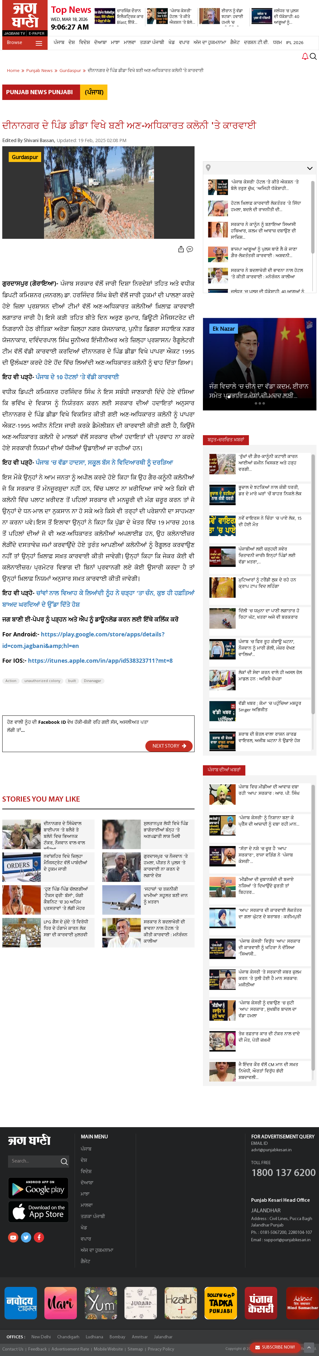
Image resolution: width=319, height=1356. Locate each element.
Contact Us (12, 1349)
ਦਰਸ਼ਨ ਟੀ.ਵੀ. (256, 43)
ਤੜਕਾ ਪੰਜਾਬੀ (152, 43)
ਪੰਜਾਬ (59, 43)
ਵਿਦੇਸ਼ (84, 43)
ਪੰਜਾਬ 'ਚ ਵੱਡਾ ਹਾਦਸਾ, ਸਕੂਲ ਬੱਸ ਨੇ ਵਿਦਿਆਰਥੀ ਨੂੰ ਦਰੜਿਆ (104, 464)
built (72, 681)
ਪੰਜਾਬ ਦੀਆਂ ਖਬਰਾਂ (224, 770)
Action (10, 681)
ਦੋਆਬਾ (100, 43)
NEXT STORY (169, 746)
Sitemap (135, 1349)
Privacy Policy (161, 1349)
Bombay (117, 1337)
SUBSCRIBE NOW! (275, 1347)
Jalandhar (163, 1337)
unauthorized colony (42, 681)
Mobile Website (108, 1349)
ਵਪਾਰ (184, 43)
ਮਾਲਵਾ (130, 43)
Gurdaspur (25, 157)
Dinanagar (92, 681)
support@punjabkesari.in (287, 1240)
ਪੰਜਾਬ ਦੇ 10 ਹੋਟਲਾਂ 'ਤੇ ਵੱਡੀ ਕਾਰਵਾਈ (77, 378)
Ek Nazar (224, 329)
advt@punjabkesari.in (271, 1150)
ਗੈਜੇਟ (235, 43)
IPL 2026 (295, 43)
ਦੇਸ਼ (71, 43)
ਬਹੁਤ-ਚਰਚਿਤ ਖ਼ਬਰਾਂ (226, 440)
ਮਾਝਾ (115, 43)
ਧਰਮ (277, 43)
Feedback (37, 1349)
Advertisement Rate (70, 1349)
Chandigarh (68, 1337)
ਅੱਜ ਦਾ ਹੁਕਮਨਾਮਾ (210, 43)
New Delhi (41, 1337)
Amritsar (140, 1337)
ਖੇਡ (172, 43)
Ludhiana (94, 1337)
